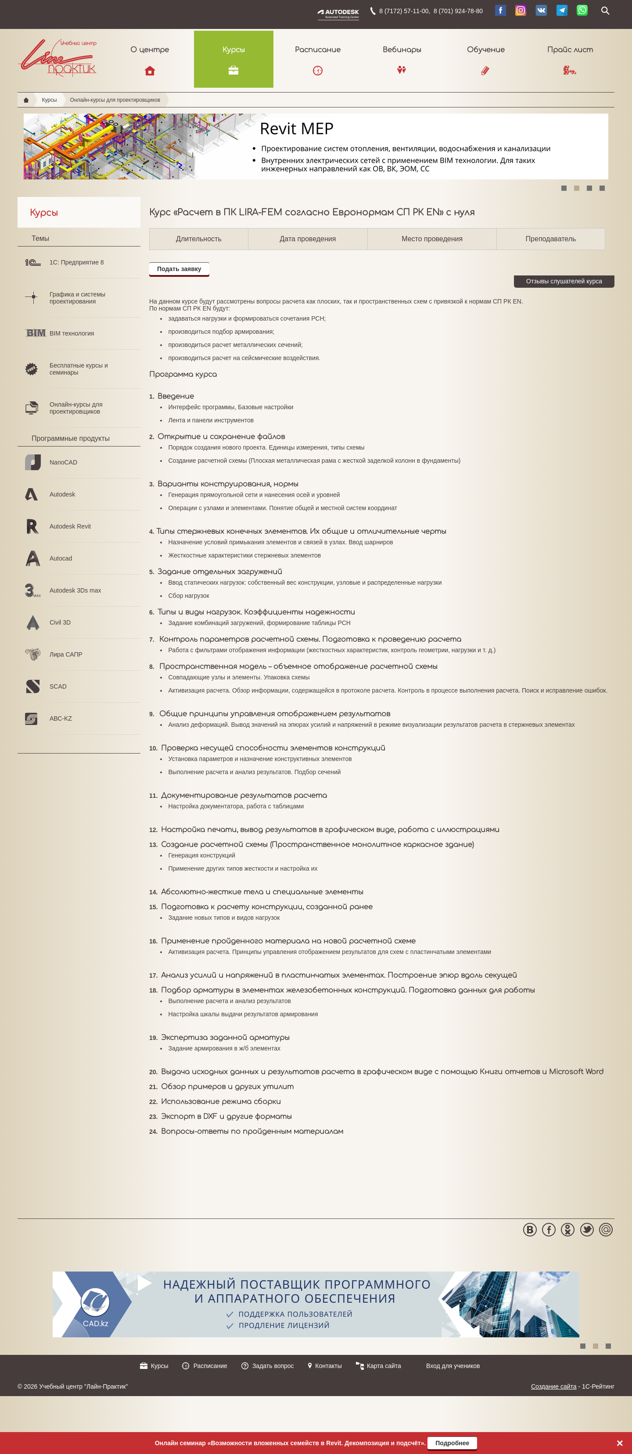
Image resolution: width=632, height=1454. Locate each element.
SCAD (58, 686)
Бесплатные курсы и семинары (79, 369)
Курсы (234, 50)
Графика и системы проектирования (77, 298)
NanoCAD (63, 462)
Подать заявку (179, 268)
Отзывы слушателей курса (564, 281)
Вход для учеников (453, 1365)
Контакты (328, 1365)
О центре (149, 50)
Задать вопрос (273, 1365)
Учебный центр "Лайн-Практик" (57, 56)
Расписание (318, 50)
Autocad (61, 558)
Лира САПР (66, 654)
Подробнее (452, 1443)
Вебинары (402, 50)
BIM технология (72, 333)
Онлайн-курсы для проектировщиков (115, 100)
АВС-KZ (61, 718)
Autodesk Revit (70, 526)
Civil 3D (60, 622)
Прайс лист (570, 50)
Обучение (486, 50)
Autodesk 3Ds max (75, 590)
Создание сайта (554, 1386)
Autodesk (62, 494)
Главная (26, 100)
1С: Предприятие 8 (77, 262)
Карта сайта (384, 1365)
